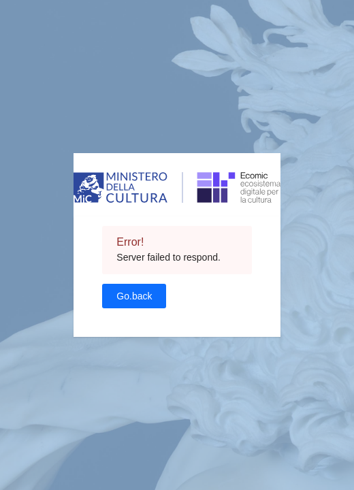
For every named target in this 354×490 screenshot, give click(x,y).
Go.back (134, 296)
